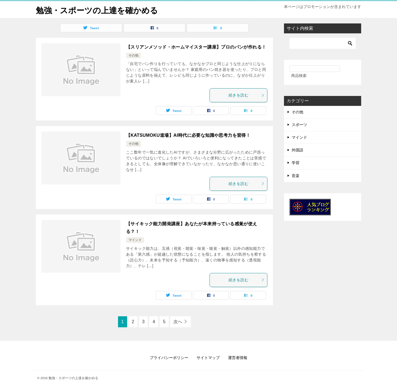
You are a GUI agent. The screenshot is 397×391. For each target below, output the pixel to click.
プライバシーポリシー (169, 357)
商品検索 (299, 75)
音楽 (295, 175)
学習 (295, 162)
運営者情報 (237, 357)
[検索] (322, 43)
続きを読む (246, 95)
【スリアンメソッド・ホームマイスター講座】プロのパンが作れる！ (196, 47)
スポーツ (299, 124)
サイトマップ (208, 357)
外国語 (297, 150)
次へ (177, 321)
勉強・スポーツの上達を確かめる (99, 9)
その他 (133, 55)
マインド (135, 240)
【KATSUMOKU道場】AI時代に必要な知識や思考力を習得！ (188, 135)
